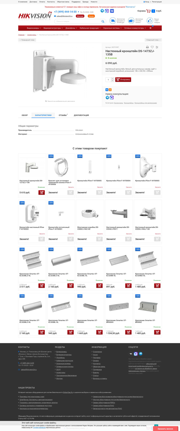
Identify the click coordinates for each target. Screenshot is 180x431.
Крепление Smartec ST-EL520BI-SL (116, 275)
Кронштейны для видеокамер (146, 103)
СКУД (58, 369)
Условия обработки (39, 427)
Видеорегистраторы (52, 28)
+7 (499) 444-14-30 (65, 11)
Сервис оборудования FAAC (103, 405)
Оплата (42, 2)
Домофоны (70, 28)
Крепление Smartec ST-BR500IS (116, 321)
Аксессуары (118, 103)
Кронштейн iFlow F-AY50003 (147, 181)
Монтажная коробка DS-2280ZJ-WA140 (88, 228)
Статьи (95, 375)
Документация (81, 115)
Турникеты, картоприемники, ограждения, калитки (39, 402)
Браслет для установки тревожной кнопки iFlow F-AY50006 (60, 182)
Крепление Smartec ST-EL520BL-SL (58, 321)
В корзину (125, 79)
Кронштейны (129, 103)
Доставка (33, 2)
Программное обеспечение (66, 375)
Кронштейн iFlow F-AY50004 (118, 181)
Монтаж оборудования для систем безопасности (111, 399)
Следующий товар (153, 40)
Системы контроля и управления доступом (36, 405)
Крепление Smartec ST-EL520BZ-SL (145, 275)
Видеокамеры (33, 28)
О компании (22, 2)
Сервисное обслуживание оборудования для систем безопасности (118, 397)
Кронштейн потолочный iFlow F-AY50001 (58, 228)
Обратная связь (63, 2)
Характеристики (43, 115)
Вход (146, 2)
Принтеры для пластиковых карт (32, 397)
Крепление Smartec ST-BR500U (87, 321)
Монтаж (80, 16)
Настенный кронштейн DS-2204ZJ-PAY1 (117, 228)
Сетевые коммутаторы (134, 28)
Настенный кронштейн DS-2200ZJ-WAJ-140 (146, 228)
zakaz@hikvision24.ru (64, 16)
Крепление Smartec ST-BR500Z (145, 321)
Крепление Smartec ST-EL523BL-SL (87, 275)
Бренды (86, 2)
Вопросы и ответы (100, 378)
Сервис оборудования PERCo (104, 402)
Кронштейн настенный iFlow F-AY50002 (32, 228)
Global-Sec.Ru (68, 392)
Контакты (51, 2)
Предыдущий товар (27, 40)
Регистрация (157, 2)
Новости (94, 2)
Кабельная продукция (89, 28)
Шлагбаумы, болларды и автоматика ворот (36, 399)
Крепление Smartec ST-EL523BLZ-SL (29, 275)
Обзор (25, 115)
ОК (156, 426)
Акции (91, 16)
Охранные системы (111, 28)
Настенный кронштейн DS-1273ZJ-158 (31, 182)
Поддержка (76, 2)
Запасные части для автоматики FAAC (107, 408)
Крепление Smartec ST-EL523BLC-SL (58, 275)
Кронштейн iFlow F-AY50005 (89, 181)
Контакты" (130, 7)
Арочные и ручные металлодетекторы (34, 408)
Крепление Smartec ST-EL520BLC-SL (29, 321)
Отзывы (63, 114)
